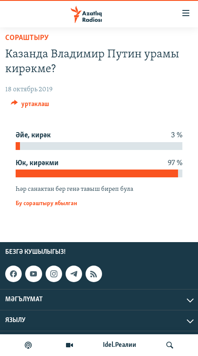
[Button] (30, 106)
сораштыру (27, 38)
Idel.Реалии (119, 345)
